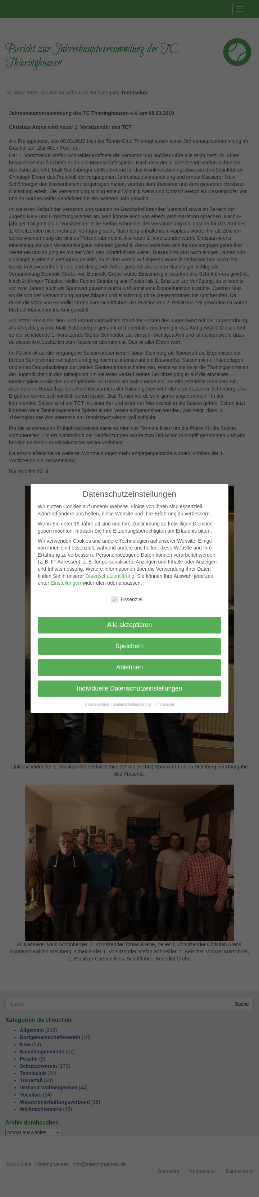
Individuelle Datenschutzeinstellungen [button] (129, 688)
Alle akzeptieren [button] (129, 624)
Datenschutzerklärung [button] (133, 704)
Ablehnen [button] (129, 667)
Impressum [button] (164, 704)
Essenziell (127, 599)
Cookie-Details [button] (97, 704)
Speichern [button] (129, 646)
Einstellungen (66, 583)
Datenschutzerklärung (109, 576)
